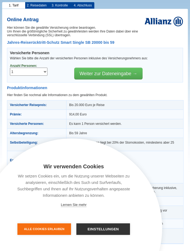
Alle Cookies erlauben (44, 229)
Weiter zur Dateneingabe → (108, 73)
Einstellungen (103, 229)
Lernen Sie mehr (74, 205)
